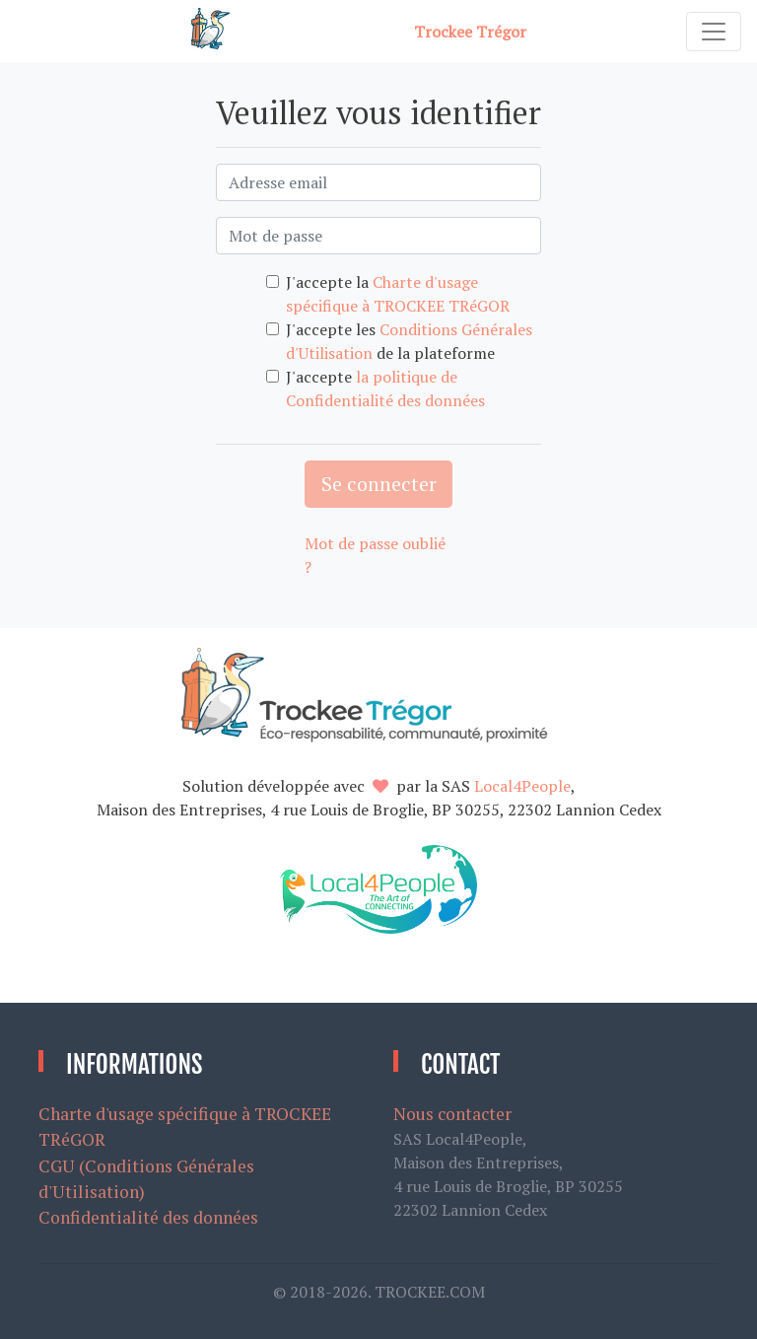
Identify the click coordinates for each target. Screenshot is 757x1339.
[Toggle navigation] (713, 31)
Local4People (522, 786)
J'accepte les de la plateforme (409, 341)
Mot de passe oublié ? (375, 555)
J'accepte (385, 388)
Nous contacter (452, 1113)
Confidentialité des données (148, 1217)
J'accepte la (398, 294)
